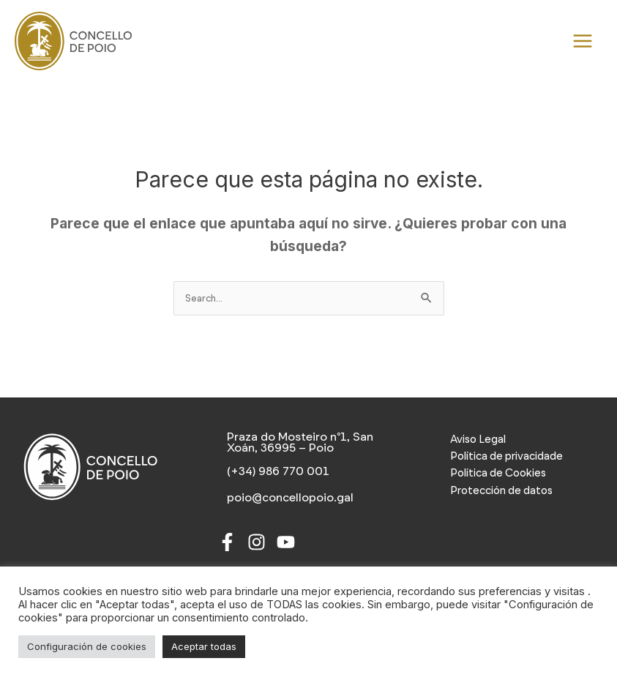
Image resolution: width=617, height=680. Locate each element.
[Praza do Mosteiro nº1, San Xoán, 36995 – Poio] (309, 443)
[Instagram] (256, 542)
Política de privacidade (506, 456)
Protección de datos (501, 490)
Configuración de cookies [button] (86, 646)
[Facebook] (227, 542)
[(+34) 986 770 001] (276, 471)
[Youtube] (286, 542)
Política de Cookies (498, 472)
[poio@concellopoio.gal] (288, 498)
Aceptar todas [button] (203, 646)
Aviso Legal (478, 439)
